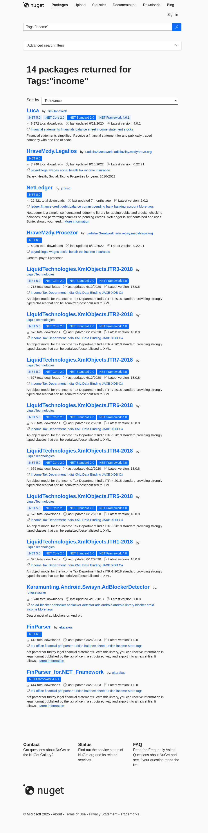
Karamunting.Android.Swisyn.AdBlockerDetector (88, 587)
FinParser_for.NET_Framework (65, 672)
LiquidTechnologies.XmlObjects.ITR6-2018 (80, 405)
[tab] (59, 5)
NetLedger (40, 187)
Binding (95, 292)
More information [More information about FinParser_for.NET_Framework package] (51, 706)
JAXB (106, 292)
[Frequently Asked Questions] (137, 744)
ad (32, 605)
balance (81, 129)
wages (54, 170)
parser (68, 646)
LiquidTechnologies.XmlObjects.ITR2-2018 (80, 314)
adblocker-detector (80, 605)
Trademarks (130, 814)
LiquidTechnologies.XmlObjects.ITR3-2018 (80, 269)
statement (116, 129)
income (102, 129)
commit (87, 206)
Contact (31, 744)
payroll (35, 170)
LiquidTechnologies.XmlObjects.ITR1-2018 (80, 541)
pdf (60, 646)
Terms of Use (75, 814)
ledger (35, 206)
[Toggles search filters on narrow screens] (176, 45)
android (106, 605)
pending (99, 206)
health (73, 170)
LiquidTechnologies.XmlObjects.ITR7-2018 (80, 359)
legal (45, 170)
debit (65, 206)
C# (121, 292)
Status (85, 744)
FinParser (39, 626)
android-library (123, 605)
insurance (103, 170)
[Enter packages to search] (97, 27)
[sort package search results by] (109, 101)
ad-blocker (43, 605)
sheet (92, 129)
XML (78, 292)
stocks (128, 129)
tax (81, 170)
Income (36, 292)
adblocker (59, 605)
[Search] (176, 27)
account (132, 206)
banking (120, 206)
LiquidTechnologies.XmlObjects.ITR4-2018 (80, 450)
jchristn (66, 188)
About (57, 814)
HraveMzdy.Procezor (52, 232)
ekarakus (66, 627)
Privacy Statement (103, 814)
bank (109, 206)
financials (68, 129)
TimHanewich (57, 111)
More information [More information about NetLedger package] (77, 221)
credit (56, 206)
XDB (114, 292)
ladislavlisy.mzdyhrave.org (133, 152)
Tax (44, 292)
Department (57, 292)
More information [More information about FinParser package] (51, 661)
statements (52, 129)
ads (97, 605)
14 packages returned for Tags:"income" (79, 75)
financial (37, 129)
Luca (33, 110)
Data (85, 292)
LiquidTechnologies (41, 274)
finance (46, 206)
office (40, 646)
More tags (146, 206)
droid (150, 605)
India (70, 292)
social (64, 170)
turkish (78, 646)
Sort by (33, 100)
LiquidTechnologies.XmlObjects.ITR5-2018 (80, 496)
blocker (140, 605)
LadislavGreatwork (99, 152)
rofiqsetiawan (36, 592)
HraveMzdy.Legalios (52, 151)
